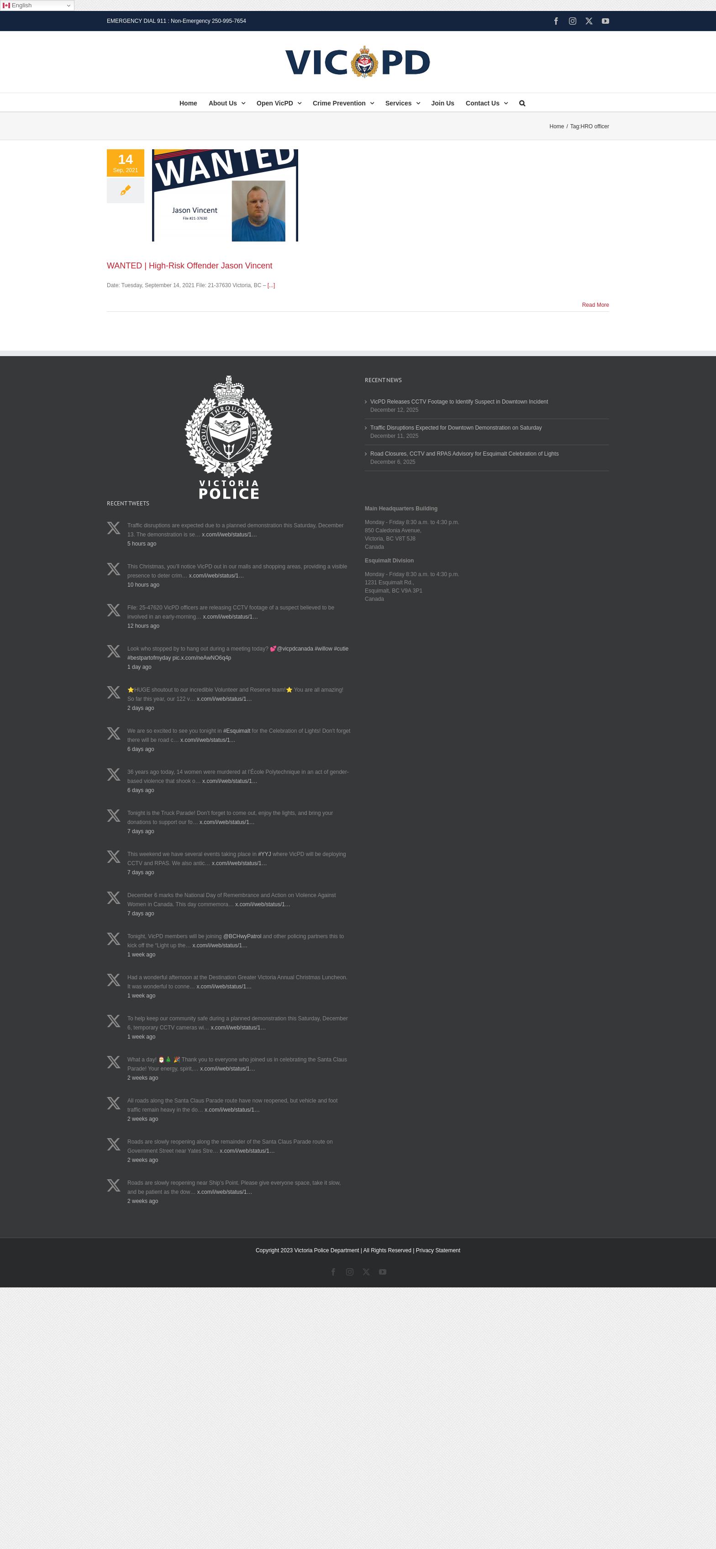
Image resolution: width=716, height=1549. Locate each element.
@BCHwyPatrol (242, 936)
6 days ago (140, 749)
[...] (271, 285)
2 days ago (140, 708)
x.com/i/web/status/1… (229, 534)
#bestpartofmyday (149, 658)
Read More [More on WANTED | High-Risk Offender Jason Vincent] (595, 305)
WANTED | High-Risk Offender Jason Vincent (189, 265)
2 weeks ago (142, 1078)
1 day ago (139, 667)
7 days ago (140, 831)
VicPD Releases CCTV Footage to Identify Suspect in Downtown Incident (459, 402)
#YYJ (264, 854)
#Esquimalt (236, 731)
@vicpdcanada (295, 649)
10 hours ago (143, 585)
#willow (323, 649)
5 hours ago (141, 544)
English (17, 5)
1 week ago (141, 954)
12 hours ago (143, 626)
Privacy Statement (438, 1250)
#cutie (341, 649)
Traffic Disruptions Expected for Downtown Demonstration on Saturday (456, 428)
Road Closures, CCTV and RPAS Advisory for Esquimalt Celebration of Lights (464, 454)
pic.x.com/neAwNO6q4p (202, 658)
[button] (522, 102)
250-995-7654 (229, 21)
